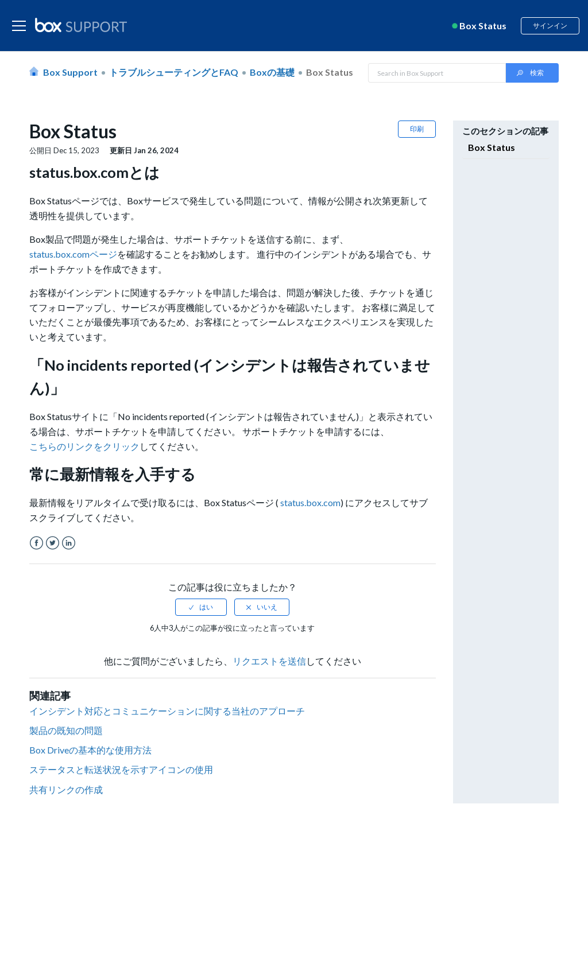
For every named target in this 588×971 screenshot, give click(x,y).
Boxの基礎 (272, 72)
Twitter (52, 543)
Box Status (329, 72)
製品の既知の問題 (66, 730)
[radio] (201, 607)
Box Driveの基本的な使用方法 (90, 749)
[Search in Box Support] (437, 73)
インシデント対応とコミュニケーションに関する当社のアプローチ (167, 710)
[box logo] (81, 25)
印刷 (417, 129)
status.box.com (310, 502)
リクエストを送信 (269, 660)
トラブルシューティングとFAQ (173, 72)
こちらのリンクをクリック (84, 446)
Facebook (36, 543)
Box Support (70, 72)
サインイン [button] (550, 25)
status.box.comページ (73, 253)
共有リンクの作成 (66, 789)
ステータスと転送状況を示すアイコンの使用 (121, 769)
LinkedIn (68, 543)
